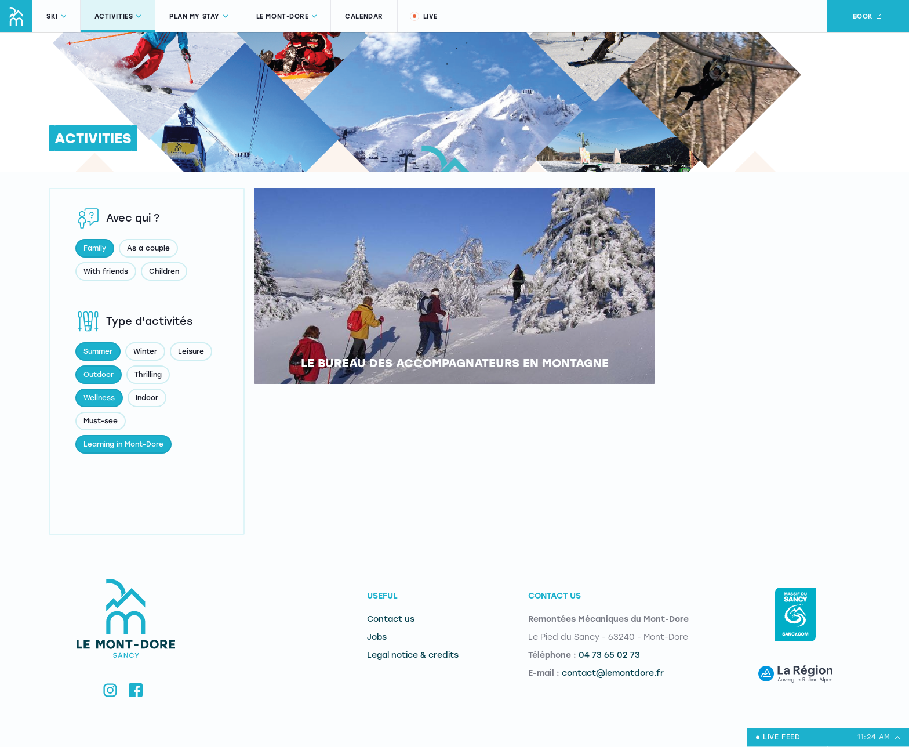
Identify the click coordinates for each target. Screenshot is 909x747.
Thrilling (148, 375)
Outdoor (98, 375)
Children (164, 271)
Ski (56, 16)
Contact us (390, 619)
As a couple (148, 248)
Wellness (99, 398)
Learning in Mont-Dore (123, 444)
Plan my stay (198, 16)
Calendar (364, 16)
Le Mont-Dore (286, 16)
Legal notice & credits (413, 655)
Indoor (147, 398)
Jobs (377, 637)
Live (423, 16)
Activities (117, 16)
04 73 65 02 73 (609, 655)
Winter (145, 351)
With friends (105, 271)
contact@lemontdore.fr (613, 673)
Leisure (191, 351)
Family (94, 248)
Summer (97, 351)
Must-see (100, 421)
